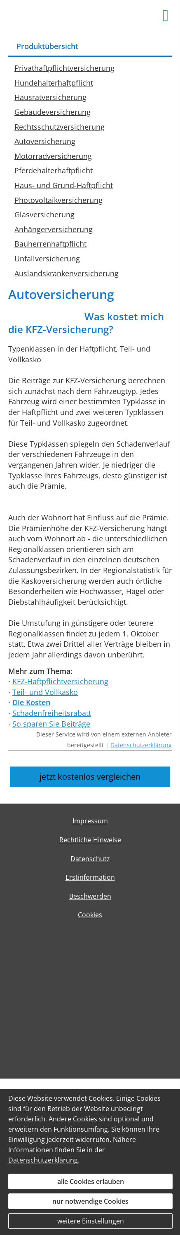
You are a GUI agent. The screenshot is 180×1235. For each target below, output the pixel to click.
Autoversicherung (44, 141)
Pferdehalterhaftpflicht (53, 170)
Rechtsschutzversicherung (59, 127)
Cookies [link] (90, 914)
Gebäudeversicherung (52, 112)
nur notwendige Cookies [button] (90, 1201)
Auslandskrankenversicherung (66, 273)
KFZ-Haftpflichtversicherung (60, 681)
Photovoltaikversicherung (58, 200)
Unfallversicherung (47, 258)
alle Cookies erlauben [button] (90, 1181)
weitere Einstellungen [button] (90, 1221)
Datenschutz (90, 858)
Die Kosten (31, 702)
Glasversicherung (44, 214)
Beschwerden (90, 896)
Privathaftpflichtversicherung (64, 68)
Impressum (90, 820)
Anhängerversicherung (53, 229)
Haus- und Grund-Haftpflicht (63, 185)
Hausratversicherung (50, 97)
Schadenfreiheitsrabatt (51, 713)
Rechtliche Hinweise (90, 839)
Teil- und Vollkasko (45, 692)
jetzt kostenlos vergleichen (90, 776)
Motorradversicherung (53, 156)
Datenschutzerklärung (141, 745)
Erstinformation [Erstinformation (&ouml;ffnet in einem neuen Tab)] (90, 877)
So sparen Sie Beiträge (51, 724)
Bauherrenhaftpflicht (50, 244)
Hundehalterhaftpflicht (53, 83)
